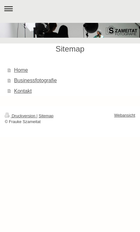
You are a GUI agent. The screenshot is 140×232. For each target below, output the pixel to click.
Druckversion (20, 116)
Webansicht (124, 115)
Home (21, 70)
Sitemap (46, 116)
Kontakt (23, 91)
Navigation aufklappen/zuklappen (70, 8)
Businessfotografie (35, 80)
